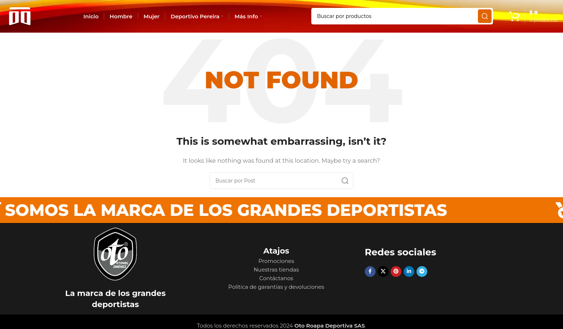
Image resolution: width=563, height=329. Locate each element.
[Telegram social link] (422, 271)
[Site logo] (19, 15)
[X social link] (383, 271)
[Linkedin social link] (409, 271)
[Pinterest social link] (396, 271)
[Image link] (115, 253)
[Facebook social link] (370, 271)
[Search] (402, 16)
